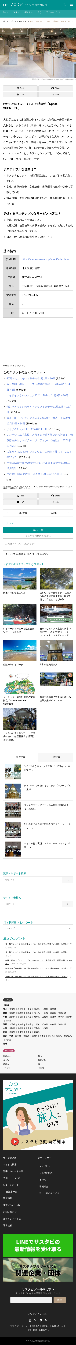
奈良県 (53, 1024)
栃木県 (20, 1013)
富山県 (20, 1017)
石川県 (28, 1017)
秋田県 (28, 1009)
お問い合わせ (10, 1212)
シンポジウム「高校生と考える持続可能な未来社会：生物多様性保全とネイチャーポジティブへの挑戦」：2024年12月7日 (40, 440)
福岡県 (18, 1036)
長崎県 (34, 1036)
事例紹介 (43, 1186)
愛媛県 (28, 1032)
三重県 (12, 1024)
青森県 (12, 1009)
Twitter (35, 1320)
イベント (7, 1068)
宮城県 (37, 1009)
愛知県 (8, 1021)
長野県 (53, 1017)
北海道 (6, 1005)
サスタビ (31, 1341)
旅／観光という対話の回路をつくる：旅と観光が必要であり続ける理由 (36, 944)
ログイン (31, 554)
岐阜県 (61, 1017)
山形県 (45, 1009)
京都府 (28, 1024)
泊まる (16, 12)
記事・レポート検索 (13, 1171)
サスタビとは (10, 1157)
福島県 (53, 1009)
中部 (5, 1017)
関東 (5, 1013)
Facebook (41, 1320)
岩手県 (20, 1009)
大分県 (51, 1036)
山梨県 (45, 1017)
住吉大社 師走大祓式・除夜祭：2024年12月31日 (34, 474)
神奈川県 (62, 1013)
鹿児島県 (68, 1036)
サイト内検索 (10, 1164)
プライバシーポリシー (19, 1326)
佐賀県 (26, 1036)
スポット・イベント (13, 1178)
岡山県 (28, 1028)
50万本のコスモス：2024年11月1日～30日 (31, 378)
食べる (5, 12)
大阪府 (37, 1024)
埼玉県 (37, 1013)
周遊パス (7, 1056)
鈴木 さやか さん (18, 365)
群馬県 (28, 1013)
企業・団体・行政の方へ (38, 1330)
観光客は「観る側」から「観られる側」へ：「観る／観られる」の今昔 (36, 968)
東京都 (53, 1013)
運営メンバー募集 (12, 1218)
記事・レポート (11, 1185)
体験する (28, 12)
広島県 (37, 1028)
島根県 (20, 1028)
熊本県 (42, 1036)
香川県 (20, 1032)
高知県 (37, 1032)
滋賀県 (20, 1024)
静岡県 (69, 1017)
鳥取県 (12, 1028)
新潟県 (12, 1017)
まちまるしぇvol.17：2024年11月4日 (28, 429)
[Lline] (20, 94)
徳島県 (12, 1032)
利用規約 (35, 1326)
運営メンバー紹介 (12, 1205)
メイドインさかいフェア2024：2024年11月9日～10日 (37, 395)
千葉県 (45, 1013)
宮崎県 (59, 1036)
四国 (5, 1032)
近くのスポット (53, 12)
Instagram (30, 1320)
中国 (5, 1028)
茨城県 (12, 1013)
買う (39, 12)
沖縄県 (8, 1040)
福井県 (37, 1017)
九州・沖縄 (8, 1036)
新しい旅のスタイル (49, 1193)
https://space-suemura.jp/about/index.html (45, 259)
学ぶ (40, 1056)
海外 (5, 1044)
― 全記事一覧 (10, 1191)
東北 (5, 1009)
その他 (41, 1068)
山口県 (45, 1028)
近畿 (5, 1024)
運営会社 (7, 1225)
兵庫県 (45, 1024)
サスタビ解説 (46, 1173)
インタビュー (46, 1166)
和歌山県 (62, 1024)
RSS (46, 1320)
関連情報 (7, 1198)
